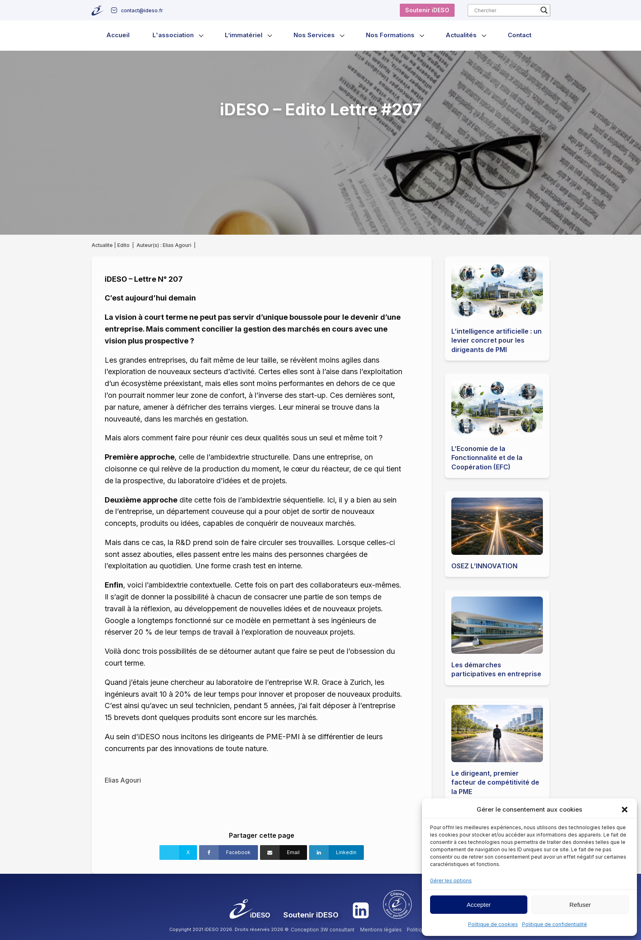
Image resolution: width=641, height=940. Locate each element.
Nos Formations (390, 35)
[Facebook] (228, 852)
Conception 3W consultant (322, 930)
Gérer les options (451, 880)
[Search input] (505, 10)
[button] (625, 809)
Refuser (580, 904)
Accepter (478, 904)
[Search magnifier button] (544, 10)
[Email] (283, 852)
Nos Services (314, 35)
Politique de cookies (493, 924)
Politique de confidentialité (554, 924)
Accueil (118, 35)
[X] (178, 852)
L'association (173, 35)
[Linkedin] (336, 852)
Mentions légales (381, 930)
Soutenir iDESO (427, 10)
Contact (519, 35)
